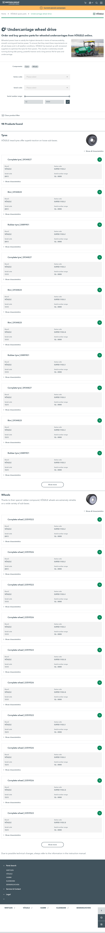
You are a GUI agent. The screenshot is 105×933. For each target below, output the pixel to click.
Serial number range (61, 174)
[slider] (25, 96)
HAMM (8, 878)
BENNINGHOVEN (12, 886)
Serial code (8, 174)
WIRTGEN (10, 871)
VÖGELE (9, 875)
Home (3, 14)
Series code (58, 166)
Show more (52, 485)
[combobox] (47, 76)
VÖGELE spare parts (18, 14)
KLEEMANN (10, 882)
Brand (7, 166)
